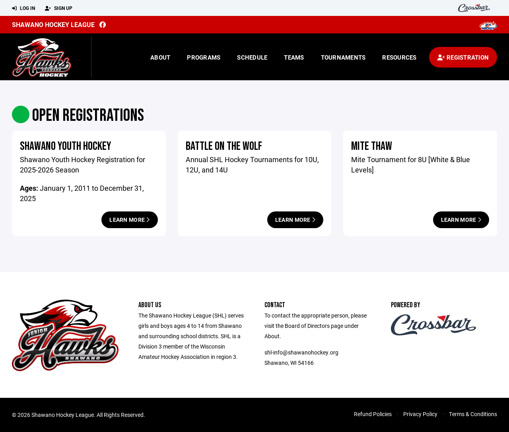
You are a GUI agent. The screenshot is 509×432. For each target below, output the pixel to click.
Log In (23, 8)
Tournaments (343, 57)
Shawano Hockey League (53, 24)
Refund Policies (373, 414)
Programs (203, 57)
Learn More (129, 219)
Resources (399, 57)
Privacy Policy (420, 414)
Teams (294, 57)
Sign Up (58, 8)
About (160, 57)
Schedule (252, 57)
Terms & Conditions (473, 414)
